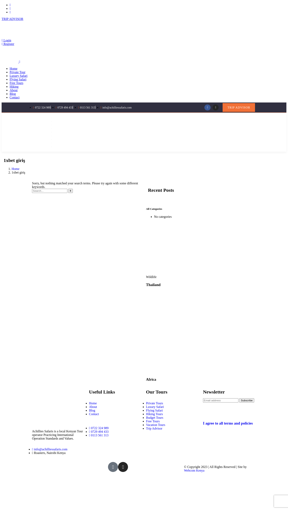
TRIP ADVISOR (12, 19)
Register (8, 44)
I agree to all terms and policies (228, 423)
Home (15, 169)
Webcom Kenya (194, 470)
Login (6, 40)
